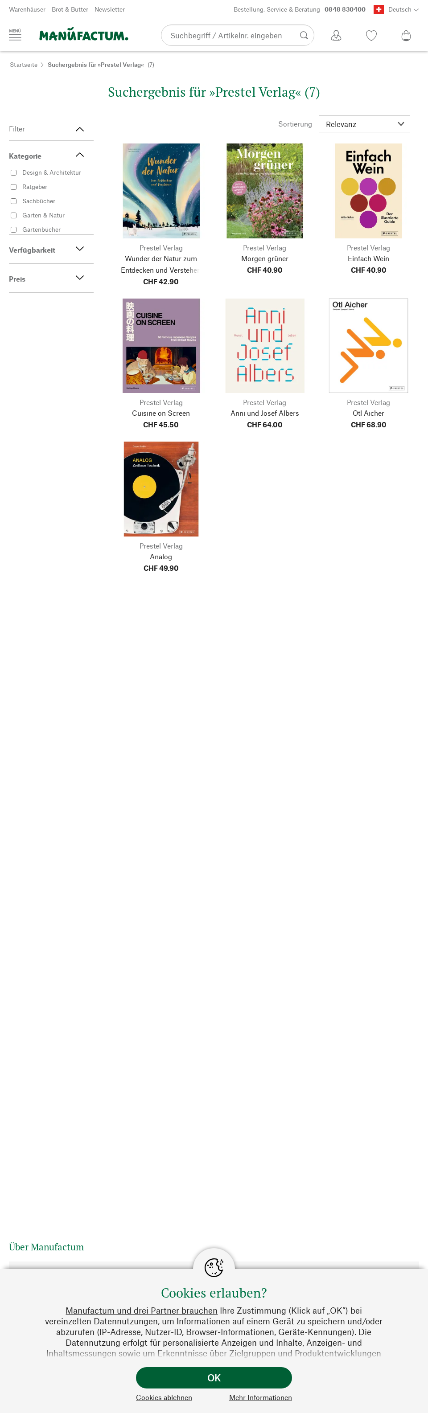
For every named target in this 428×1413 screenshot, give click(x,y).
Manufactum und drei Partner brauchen (142, 1310)
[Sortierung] (364, 123)
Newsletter (110, 9)
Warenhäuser (27, 9)
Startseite (23, 64)
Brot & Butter (70, 9)
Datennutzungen (126, 1321)
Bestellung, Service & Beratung (300, 9)
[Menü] (15, 34)
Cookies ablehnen (164, 1397)
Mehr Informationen (260, 1397)
